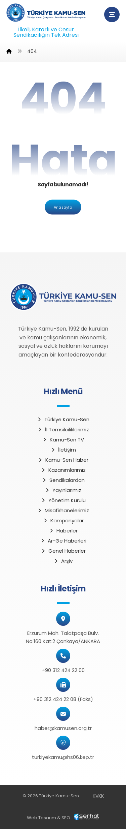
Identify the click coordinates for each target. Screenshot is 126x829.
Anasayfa (63, 207)
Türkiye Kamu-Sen (63, 419)
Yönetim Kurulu (63, 500)
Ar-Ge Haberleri (63, 540)
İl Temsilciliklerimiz (63, 429)
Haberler (63, 530)
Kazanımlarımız (63, 469)
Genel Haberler (63, 550)
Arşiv (63, 560)
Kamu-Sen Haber (63, 459)
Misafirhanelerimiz (63, 510)
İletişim (63, 449)
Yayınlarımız (63, 490)
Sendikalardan (63, 480)
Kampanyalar (63, 520)
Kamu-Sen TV (63, 439)
